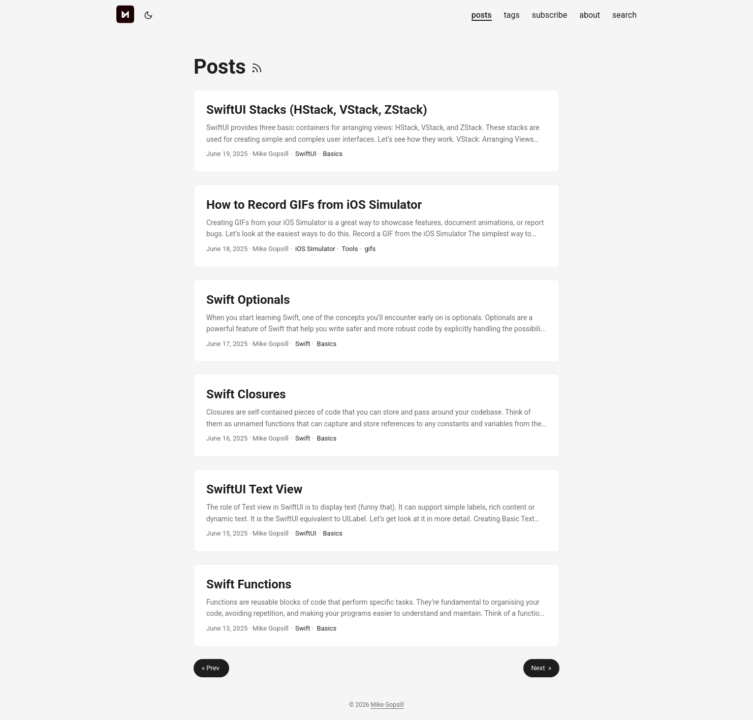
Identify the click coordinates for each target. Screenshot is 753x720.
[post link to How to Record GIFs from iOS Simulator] (376, 226)
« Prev (211, 668)
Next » (541, 668)
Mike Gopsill (386, 704)
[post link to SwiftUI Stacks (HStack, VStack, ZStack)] (376, 131)
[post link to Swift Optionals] (376, 321)
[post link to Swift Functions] (376, 605)
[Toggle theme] (148, 15)
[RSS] (257, 67)
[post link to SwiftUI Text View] (376, 510)
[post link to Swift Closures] (376, 415)
